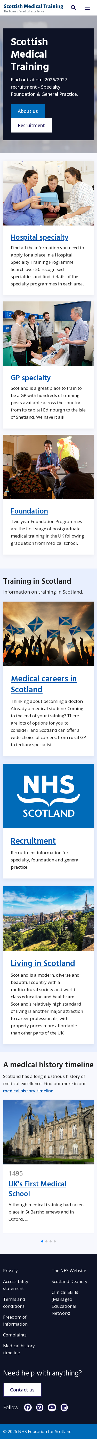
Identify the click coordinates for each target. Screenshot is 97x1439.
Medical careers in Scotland (44, 684)
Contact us (22, 1390)
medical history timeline (28, 1091)
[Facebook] (27, 1407)
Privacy (10, 1270)
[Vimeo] (39, 1407)
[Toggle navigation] (87, 7)
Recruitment (31, 125)
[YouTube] (51, 1407)
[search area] (73, 7)
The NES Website (69, 1270)
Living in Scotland (43, 963)
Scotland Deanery (69, 1281)
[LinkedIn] (63, 1407)
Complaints (15, 1335)
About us (28, 111)
